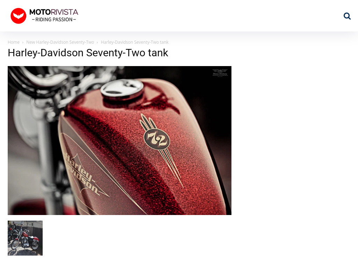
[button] (347, 16)
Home (14, 42)
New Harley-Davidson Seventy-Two (60, 42)
